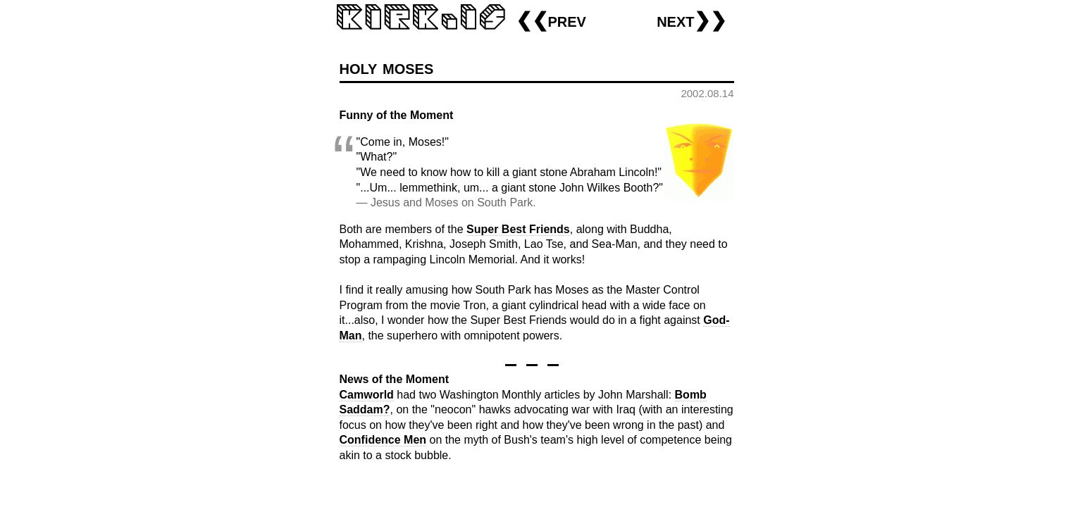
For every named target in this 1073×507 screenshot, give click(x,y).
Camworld (367, 395)
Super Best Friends (518, 229)
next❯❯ (691, 20)
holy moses (387, 67)
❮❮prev (551, 20)
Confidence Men (383, 440)
